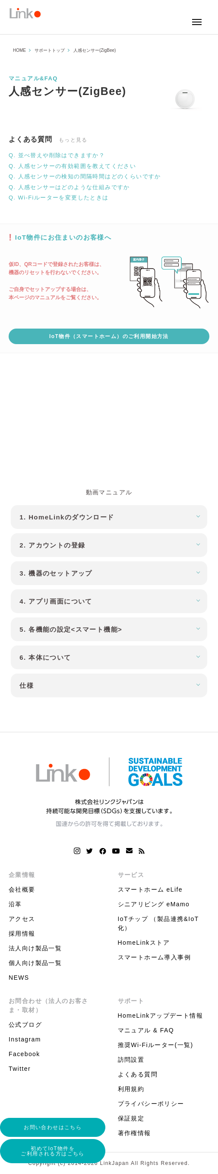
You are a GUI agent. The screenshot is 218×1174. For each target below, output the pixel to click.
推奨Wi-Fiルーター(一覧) (155, 1044)
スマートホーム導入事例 (154, 957)
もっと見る (73, 139)
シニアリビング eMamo (154, 904)
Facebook (24, 1054)
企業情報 (22, 874)
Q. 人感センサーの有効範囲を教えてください (72, 166)
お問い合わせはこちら (53, 1127)
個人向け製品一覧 (35, 962)
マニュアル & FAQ (146, 1030)
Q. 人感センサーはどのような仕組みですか (69, 187)
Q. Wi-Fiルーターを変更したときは (59, 197)
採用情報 (22, 933)
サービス (131, 874)
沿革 (15, 904)
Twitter (20, 1068)
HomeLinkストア (144, 942)
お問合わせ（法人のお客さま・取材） (48, 1005)
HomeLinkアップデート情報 (160, 1015)
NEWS (19, 977)
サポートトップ (50, 50)
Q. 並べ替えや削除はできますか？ (57, 155)
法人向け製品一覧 (35, 948)
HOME (19, 50)
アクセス (22, 918)
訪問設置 (131, 1059)
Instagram (25, 1039)
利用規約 (131, 1088)
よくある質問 (138, 1074)
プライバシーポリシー (151, 1103)
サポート (131, 1000)
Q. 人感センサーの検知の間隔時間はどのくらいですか (85, 176)
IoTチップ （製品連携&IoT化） (158, 923)
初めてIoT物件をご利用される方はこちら (52, 1151)
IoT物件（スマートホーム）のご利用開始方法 (109, 336)
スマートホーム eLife (150, 889)
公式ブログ (25, 1024)
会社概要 (22, 889)
